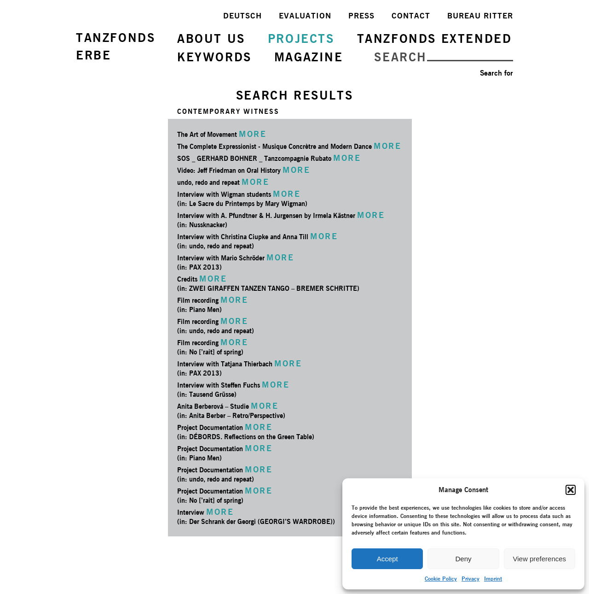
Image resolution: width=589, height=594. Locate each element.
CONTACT (411, 15)
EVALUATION (305, 15)
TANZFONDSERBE (115, 46)
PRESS (361, 15)
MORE (252, 134)
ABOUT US (211, 38)
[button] (570, 489)
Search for (496, 73)
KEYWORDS (214, 57)
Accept (387, 559)
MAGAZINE (308, 57)
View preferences (539, 559)
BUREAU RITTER (480, 15)
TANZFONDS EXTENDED (434, 38)
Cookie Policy (441, 578)
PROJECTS (301, 38)
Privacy (470, 578)
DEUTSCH (242, 15)
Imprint (493, 578)
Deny (463, 559)
